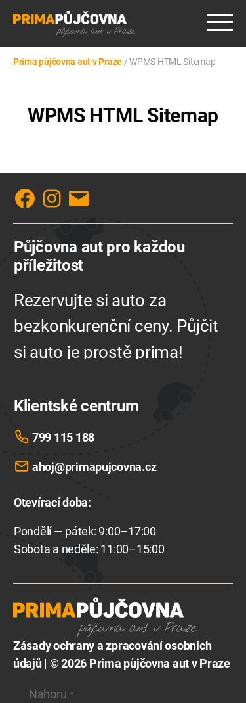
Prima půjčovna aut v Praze (159, 663)
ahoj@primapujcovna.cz (94, 467)
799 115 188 (63, 437)
